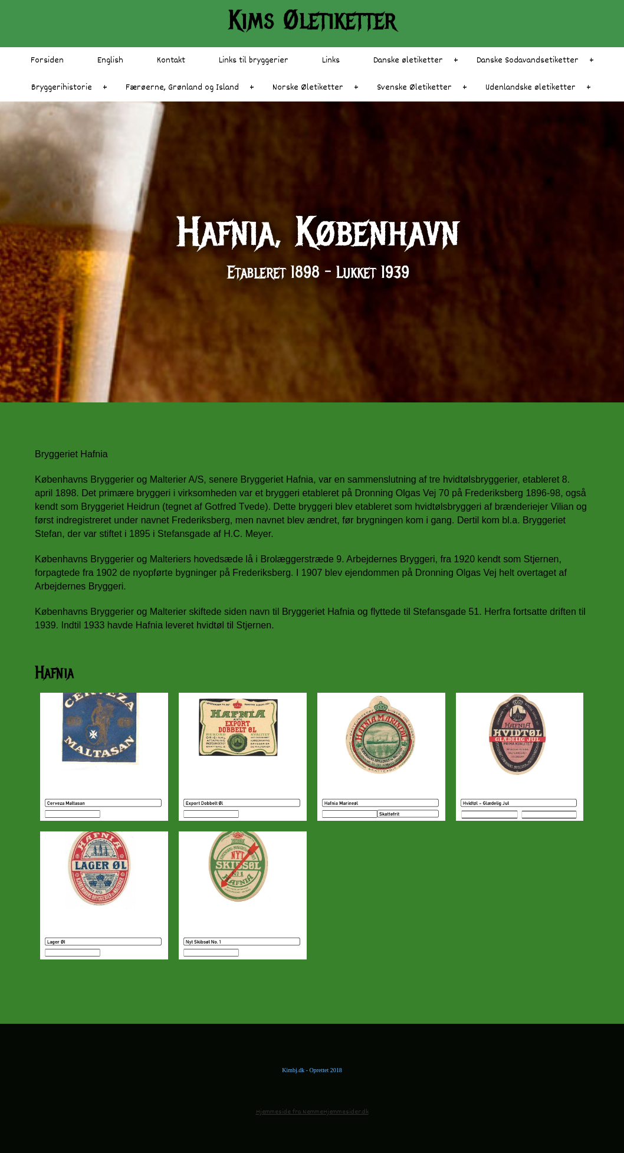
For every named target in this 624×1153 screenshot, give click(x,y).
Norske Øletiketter (307, 87)
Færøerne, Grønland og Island (182, 87)
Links (331, 60)
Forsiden (47, 60)
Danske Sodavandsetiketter (528, 60)
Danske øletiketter (408, 60)
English (110, 60)
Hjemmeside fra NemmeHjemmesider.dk (312, 1112)
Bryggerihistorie (61, 87)
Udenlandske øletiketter (530, 87)
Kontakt (171, 60)
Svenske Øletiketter (414, 87)
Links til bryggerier (253, 60)
